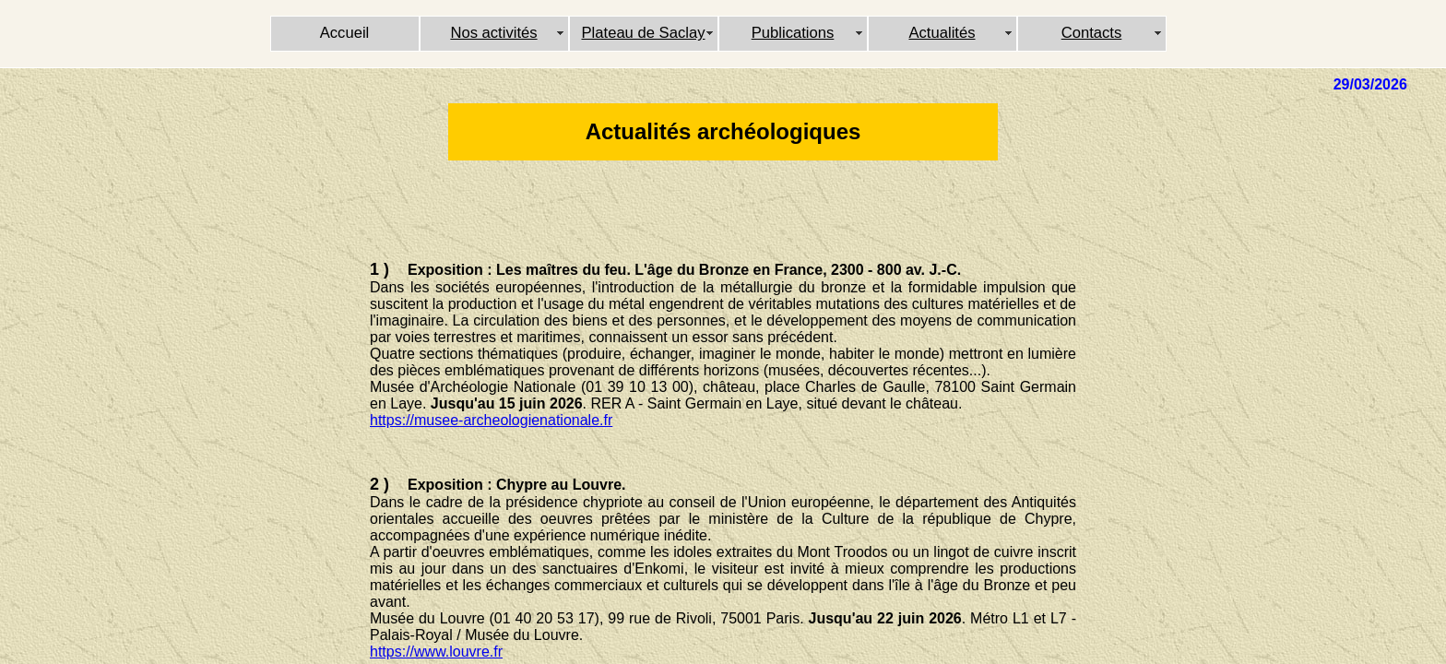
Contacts (1091, 33)
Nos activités (493, 33)
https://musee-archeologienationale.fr (491, 420)
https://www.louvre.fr (436, 651)
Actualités (941, 33)
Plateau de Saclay (643, 33)
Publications (793, 33)
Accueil (345, 33)
